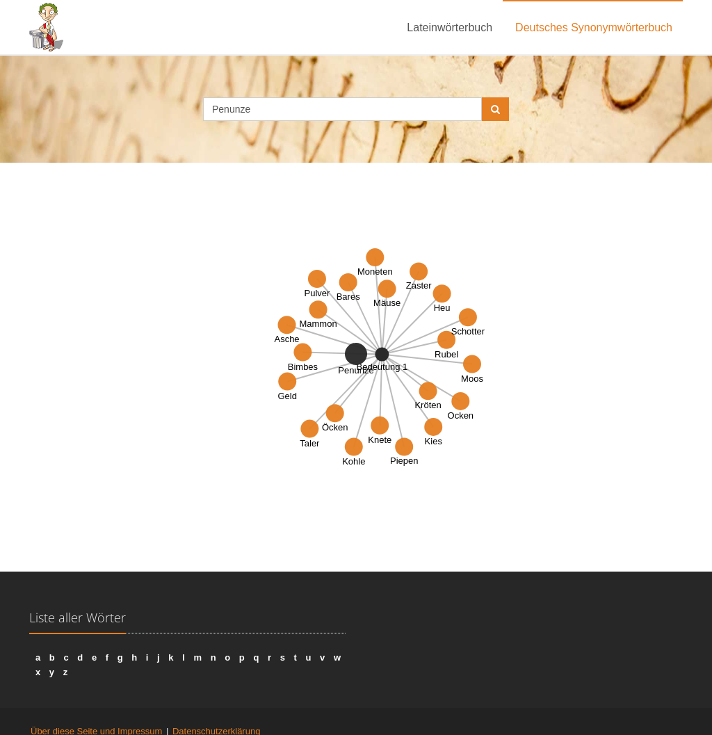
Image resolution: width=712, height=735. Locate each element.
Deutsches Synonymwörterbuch (593, 27)
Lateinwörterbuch (449, 27)
